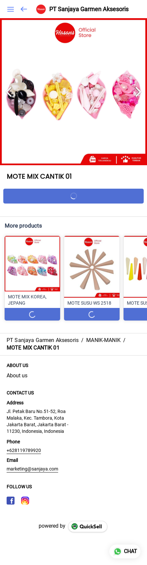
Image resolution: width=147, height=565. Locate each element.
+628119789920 (24, 450)
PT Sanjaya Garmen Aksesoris (89, 9)
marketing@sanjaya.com (32, 468)
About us (17, 375)
